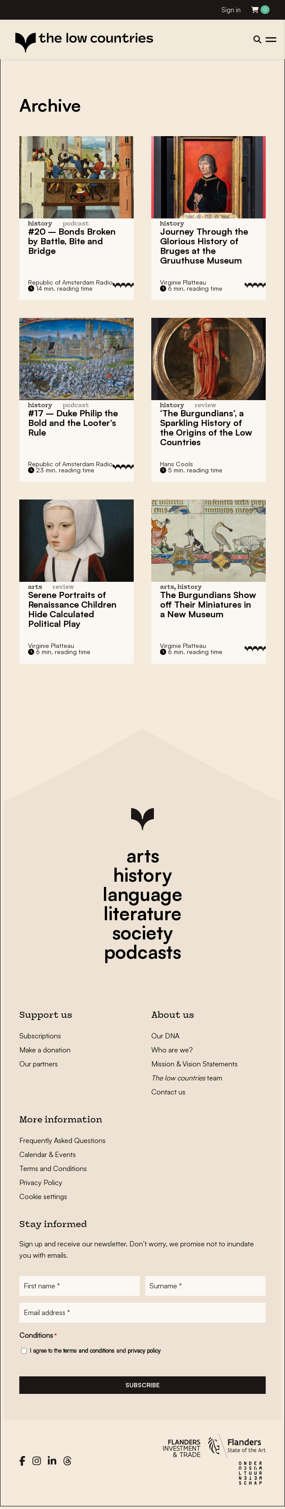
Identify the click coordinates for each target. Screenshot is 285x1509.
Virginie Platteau (183, 282)
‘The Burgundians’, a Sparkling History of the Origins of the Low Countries (206, 427)
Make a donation (45, 1049)
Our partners (38, 1063)
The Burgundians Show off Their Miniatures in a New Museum (208, 604)
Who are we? (172, 1049)
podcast (76, 224)
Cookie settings (43, 1196)
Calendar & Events (47, 1154)
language (142, 894)
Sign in (231, 10)
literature (142, 913)
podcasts (142, 951)
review (205, 405)
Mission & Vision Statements (194, 1063)
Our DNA (165, 1035)
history (142, 874)
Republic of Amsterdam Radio (70, 282)
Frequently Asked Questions (62, 1140)
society (142, 932)
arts (142, 855)
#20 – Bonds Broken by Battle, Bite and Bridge (72, 241)
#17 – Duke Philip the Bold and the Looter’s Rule (73, 423)
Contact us (168, 1091)
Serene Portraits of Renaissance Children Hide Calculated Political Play (72, 609)
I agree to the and (95, 1351)
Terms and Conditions (53, 1168)
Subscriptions (40, 1035)
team (186, 1077)
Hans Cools (176, 464)
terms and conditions (88, 1351)
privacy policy (144, 1351)
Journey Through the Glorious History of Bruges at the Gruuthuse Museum (204, 246)
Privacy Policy (40, 1182)
